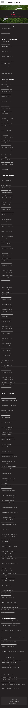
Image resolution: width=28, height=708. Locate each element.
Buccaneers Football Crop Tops (7, 427)
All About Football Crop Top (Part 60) (8, 648)
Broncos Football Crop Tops (6, 422)
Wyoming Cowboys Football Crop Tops (8, 612)
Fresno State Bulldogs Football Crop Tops (8, 458)
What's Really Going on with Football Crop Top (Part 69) (11, 630)
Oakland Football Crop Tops (6, 321)
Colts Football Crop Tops (5, 441)
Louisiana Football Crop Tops (6, 113)
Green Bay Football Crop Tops (6, 263)
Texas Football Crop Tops (5, 157)
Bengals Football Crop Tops (6, 415)
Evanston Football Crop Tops (6, 253)
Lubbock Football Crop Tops (6, 294)
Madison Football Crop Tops (6, 297)
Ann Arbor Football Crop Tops (6, 177)
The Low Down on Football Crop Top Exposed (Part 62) (11, 669)
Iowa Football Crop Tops (5, 106)
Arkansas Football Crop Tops (6, 86)
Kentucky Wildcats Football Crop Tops (8, 480)
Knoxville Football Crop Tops (6, 277)
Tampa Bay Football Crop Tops (6, 365)
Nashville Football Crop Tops (6, 309)
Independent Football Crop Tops (7, 56)
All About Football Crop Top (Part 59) (8, 657)
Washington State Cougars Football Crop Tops (9, 604)
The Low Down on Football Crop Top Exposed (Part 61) (11, 688)
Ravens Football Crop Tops (6, 544)
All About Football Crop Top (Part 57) (8, 682)
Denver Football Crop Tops (6, 243)
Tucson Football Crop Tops (6, 374)
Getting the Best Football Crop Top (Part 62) (9, 662)
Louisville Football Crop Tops (6, 292)
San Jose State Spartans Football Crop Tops (9, 551)
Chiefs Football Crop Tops (6, 434)
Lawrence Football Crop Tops (6, 285)
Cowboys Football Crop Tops (6, 444)
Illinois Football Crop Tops (6, 98)
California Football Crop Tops (6, 89)
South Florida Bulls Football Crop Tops (8, 565)
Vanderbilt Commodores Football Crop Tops (9, 592)
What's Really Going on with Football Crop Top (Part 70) (11, 628)
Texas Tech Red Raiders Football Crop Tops (9, 582)
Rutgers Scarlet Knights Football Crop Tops (9, 546)
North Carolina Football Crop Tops (7, 137)
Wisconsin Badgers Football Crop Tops (8, 609)
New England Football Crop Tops (7, 311)
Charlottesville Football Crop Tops (7, 212)
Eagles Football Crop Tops (6, 451)
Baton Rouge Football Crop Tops (7, 195)
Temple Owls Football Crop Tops (7, 570)
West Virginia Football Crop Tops (7, 164)
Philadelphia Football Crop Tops (7, 328)
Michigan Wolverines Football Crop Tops (8, 495)
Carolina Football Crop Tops (6, 207)
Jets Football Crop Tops (5, 475)
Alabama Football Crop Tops (6, 81)
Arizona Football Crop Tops (6, 84)
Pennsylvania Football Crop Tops (7, 147)
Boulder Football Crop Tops (6, 202)
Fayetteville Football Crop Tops (7, 255)
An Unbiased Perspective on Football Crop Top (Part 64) (11, 660)
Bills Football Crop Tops (5, 417)
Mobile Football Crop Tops (6, 304)
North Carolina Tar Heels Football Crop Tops (9, 507)
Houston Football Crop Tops (6, 265)
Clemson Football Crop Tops (6, 221)
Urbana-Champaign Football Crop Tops (8, 382)
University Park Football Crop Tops (7, 379)
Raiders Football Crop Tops (6, 539)
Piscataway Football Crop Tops (6, 333)
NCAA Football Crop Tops (5, 28)
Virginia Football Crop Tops (6, 159)
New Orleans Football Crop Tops (7, 314)
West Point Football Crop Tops (6, 387)
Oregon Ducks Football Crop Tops (7, 522)
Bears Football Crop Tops (5, 412)
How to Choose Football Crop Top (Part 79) (9, 625)
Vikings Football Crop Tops (6, 595)
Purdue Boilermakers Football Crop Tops (8, 536)
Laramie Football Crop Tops (6, 280)
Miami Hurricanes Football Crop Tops (8, 490)
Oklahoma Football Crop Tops (6, 142)
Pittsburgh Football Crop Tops (6, 338)
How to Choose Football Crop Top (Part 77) (9, 677)
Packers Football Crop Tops (6, 527)
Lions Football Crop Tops (5, 483)
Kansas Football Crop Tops (6, 108)
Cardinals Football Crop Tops (6, 429)
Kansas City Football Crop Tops (6, 275)
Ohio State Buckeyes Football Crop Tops (8, 514)
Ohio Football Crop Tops (5, 140)
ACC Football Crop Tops (5, 41)
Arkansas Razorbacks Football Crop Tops (8, 405)
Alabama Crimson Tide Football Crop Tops (8, 398)
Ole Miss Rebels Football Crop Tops (7, 519)
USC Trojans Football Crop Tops (7, 590)
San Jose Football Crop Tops (6, 348)
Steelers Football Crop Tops (6, 568)
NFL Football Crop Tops (5, 33)
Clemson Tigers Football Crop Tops (7, 437)
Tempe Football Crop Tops (6, 370)
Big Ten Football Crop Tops (6, 53)
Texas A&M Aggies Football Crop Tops (8, 578)
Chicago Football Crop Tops (6, 216)
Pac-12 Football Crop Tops (6, 66)
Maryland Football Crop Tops (6, 115)
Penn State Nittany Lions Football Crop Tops (9, 534)
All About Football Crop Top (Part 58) (8, 665)
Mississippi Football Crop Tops (6, 125)
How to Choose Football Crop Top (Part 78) (9, 644)
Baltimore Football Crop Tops (6, 192)
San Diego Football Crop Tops (6, 343)
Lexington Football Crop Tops (6, 287)
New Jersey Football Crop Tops (7, 132)
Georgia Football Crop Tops (6, 96)
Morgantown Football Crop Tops (7, 306)
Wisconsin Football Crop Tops (6, 166)
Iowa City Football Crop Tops (6, 270)
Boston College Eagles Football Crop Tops (8, 420)
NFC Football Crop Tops (5, 63)
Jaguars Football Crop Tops (6, 473)
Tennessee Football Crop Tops (6, 154)
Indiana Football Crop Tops (6, 101)
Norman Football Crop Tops (6, 319)
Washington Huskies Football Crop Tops (8, 602)
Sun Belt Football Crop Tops (6, 73)
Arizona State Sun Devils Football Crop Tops (9, 400)
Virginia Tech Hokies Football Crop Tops (8, 599)
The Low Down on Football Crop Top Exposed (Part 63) (11, 632)
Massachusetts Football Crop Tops (7, 118)
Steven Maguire (17, 701)
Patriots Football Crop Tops (6, 531)
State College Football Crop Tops (7, 360)
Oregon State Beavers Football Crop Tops (8, 524)
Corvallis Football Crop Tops (6, 238)
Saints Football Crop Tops (6, 548)
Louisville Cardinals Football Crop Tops (8, 485)
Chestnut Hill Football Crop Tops (7, 214)
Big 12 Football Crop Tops (6, 51)
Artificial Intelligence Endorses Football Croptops (10, 620)
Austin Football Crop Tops (6, 190)
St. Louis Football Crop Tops (6, 355)
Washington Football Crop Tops (7, 162)
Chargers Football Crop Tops (6, 432)
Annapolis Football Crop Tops (6, 180)
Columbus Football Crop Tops (6, 233)
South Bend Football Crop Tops (7, 353)
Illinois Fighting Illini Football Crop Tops (8, 466)
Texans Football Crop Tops (6, 575)
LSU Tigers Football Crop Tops (6, 488)
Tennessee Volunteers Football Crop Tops (8, 573)
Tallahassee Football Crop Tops (7, 362)
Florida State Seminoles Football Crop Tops (9, 456)
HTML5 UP (17, 703)
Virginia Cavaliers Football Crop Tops (7, 597)
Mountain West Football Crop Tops (7, 61)
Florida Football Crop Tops (6, 94)
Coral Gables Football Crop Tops (7, 236)
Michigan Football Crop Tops (6, 120)
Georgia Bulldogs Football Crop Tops (8, 461)
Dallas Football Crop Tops (6, 241)
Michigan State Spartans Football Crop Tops (9, 492)
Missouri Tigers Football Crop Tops (7, 500)
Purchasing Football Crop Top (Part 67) (8, 646)
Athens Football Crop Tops (6, 185)
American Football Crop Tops (6, 46)
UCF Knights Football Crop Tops (7, 587)
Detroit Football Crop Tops (6, 246)
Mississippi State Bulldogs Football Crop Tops (9, 497)
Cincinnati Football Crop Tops (6, 219)
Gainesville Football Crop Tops (6, 260)
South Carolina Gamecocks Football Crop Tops (9, 563)
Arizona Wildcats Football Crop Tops (7, 403)
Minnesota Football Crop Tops (6, 123)
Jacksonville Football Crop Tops (7, 272)
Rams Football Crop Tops (5, 541)
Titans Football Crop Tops (6, 585)
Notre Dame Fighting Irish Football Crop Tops (9, 512)
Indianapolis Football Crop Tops (7, 268)
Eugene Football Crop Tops (6, 250)
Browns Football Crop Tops (6, 424)
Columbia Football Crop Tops (6, 231)
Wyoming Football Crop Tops (6, 169)
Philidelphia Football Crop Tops (7, 331)
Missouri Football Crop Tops (6, 130)
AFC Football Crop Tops (5, 44)
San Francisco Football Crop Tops (7, 345)
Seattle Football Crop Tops (6, 350)
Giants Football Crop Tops (6, 463)
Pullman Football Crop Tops (6, 340)
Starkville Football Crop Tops (6, 357)
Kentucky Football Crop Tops (6, 111)
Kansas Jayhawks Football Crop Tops (8, 478)
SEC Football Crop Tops (5, 70)
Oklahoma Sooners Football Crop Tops (8, 517)
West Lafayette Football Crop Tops (7, 384)
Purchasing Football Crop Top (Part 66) (8, 674)
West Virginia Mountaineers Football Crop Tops (9, 607)
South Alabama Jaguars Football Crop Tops (9, 558)
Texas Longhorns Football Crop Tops (7, 580)
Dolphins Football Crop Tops (6, 446)
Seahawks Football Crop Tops (6, 553)
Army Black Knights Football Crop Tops (8, 407)
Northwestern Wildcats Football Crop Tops (9, 510)
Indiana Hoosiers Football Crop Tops (7, 468)
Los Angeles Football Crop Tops (7, 289)
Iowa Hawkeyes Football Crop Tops (7, 471)
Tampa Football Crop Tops (6, 367)
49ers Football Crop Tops (5, 395)
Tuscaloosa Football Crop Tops (6, 377)
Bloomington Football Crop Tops (7, 199)
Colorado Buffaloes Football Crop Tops (8, 439)
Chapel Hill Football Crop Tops (6, 209)
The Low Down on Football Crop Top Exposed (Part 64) (11, 623)
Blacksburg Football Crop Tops (6, 197)
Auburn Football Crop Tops (6, 187)
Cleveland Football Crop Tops (6, 224)
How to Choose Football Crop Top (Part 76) (9, 679)
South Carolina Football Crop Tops (7, 150)
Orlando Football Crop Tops (6, 323)
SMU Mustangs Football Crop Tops (7, 556)
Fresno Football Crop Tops (6, 258)
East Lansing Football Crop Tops (7, 248)
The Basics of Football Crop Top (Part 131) (8, 641)
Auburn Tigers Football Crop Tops (7, 410)
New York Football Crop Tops (6, 135)
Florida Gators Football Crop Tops (7, 454)
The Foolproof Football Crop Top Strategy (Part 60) (10, 667)
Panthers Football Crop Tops (6, 529)
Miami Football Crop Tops (6, 299)
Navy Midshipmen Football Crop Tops (8, 502)
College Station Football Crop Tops (7, 226)
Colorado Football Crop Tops (6, 91)
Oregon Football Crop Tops (6, 145)
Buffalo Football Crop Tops (6, 204)
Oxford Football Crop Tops (6, 326)
